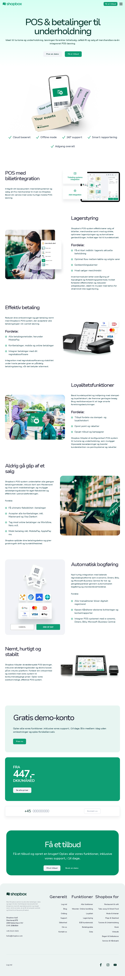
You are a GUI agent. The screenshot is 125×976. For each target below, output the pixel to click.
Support (64, 918)
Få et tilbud (52, 868)
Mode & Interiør (112, 913)
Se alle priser (22, 790)
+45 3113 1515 (12, 931)
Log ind (64, 904)
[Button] (120, 4)
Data (91, 932)
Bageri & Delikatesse (110, 936)
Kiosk (117, 927)
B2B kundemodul (86, 923)
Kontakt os (92, 811)
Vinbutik (115, 932)
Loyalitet (89, 913)
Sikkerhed (63, 923)
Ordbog (64, 913)
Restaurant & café (111, 904)
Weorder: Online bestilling (82, 909)
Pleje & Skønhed (112, 918)
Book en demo (71, 868)
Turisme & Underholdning (108, 923)
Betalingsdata (87, 927)
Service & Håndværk (110, 941)
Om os (64, 927)
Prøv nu (19, 741)
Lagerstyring (88, 918)
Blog (65, 909)
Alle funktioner (87, 904)
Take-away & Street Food (108, 909)
